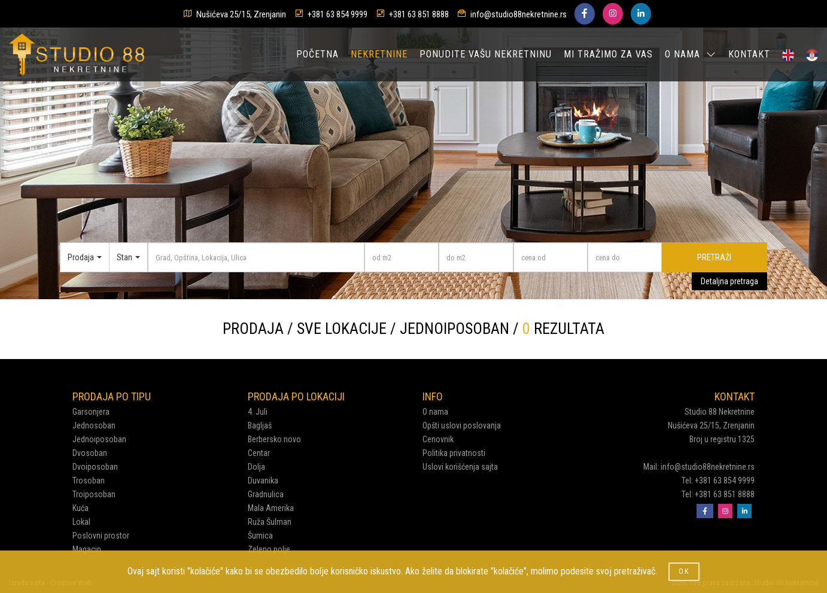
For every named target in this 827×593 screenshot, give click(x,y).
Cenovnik (438, 439)
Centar (259, 453)
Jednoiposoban (99, 439)
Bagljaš (260, 425)
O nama (435, 411)
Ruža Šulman (269, 522)
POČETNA (317, 54)
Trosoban (88, 480)
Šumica (260, 535)
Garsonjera (91, 411)
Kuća (80, 508)
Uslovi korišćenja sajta (460, 467)
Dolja (256, 467)
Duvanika (263, 480)
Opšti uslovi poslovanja (461, 425)
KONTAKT (749, 54)
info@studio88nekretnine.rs (518, 14)
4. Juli (257, 411)
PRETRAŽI (714, 257)
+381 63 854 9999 (337, 14)
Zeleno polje (269, 549)
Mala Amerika (271, 508)
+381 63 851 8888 (419, 14)
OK (684, 571)
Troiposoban (93, 494)
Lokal (81, 522)
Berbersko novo (274, 439)
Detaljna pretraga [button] (729, 281)
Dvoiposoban (95, 467)
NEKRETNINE (379, 54)
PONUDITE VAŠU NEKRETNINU (485, 54)
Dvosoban (89, 453)
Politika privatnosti (453, 453)
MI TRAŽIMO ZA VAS (608, 54)
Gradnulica (266, 494)
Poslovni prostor (100, 535)
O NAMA (690, 54)
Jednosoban (93, 425)
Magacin (86, 549)
